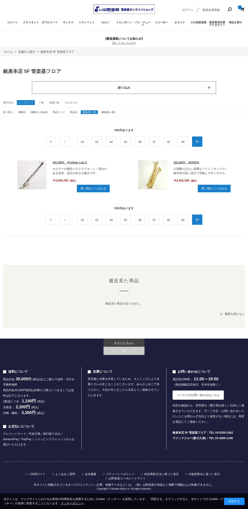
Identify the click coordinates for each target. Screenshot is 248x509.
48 (168, 141)
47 (154, 141)
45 (125, 141)
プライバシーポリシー (120, 474)
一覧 (41, 102)
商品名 (73, 112)
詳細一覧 (54, 102)
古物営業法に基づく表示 (204, 474)
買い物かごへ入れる (93, 188)
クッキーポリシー (72, 503)
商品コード (59, 112)
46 (139, 141)
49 (182, 141)
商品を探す (235, 22)
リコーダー (161, 22)
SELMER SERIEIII (186, 162)
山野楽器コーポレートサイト (127, 478)
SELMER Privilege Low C (69, 162)
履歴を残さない (235, 313)
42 (82, 141)
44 (111, 141)
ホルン (105, 22)
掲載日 (22, 112)
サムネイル (71, 102)
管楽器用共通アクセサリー (217, 24)
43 (96, 141)
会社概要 (90, 474)
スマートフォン (124, 342)
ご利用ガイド (37, 474)
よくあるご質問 (65, 474)
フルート (12, 22)
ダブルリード (50, 22)
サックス (68, 22)
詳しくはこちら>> (124, 43)
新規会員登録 (211, 9)
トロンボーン (124, 22)
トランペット (87, 22)
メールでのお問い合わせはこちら (198, 395)
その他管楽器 (198, 22)
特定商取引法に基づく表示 (161, 474)
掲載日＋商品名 (39, 112)
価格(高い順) (108, 112)
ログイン (187, 9)
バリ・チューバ (143, 24)
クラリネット (31, 22)
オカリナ (179, 22)
